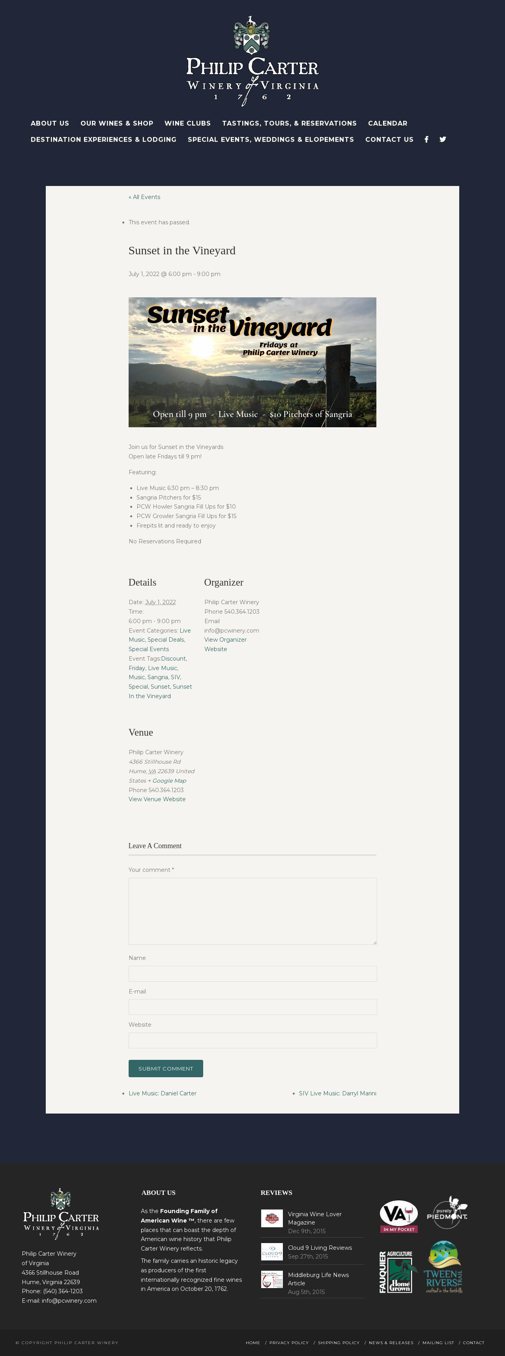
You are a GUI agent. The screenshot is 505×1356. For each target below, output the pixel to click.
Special (138, 686)
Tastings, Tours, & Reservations (289, 123)
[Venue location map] (246, 762)
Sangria (158, 677)
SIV (175, 677)
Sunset (160, 686)
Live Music (162, 668)
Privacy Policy (289, 1342)
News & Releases (391, 1342)
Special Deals (166, 639)
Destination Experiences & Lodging (104, 139)
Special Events (149, 649)
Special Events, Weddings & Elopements (271, 139)
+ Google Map (167, 780)
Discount (173, 658)
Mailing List (438, 1342)
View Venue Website (157, 799)
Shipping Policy (339, 1342)
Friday (137, 668)
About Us (50, 123)
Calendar (388, 123)
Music (137, 677)
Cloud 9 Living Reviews (320, 1247)
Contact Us (389, 139)
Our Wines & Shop (116, 123)
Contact (473, 1342)
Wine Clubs (188, 123)
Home (253, 1342)
